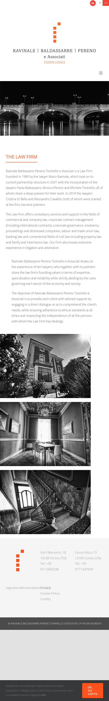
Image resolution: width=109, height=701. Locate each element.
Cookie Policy (50, 593)
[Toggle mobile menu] (101, 73)
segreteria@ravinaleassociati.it (28, 588)
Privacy (45, 588)
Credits (45, 599)
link (44, 695)
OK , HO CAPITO (93, 690)
